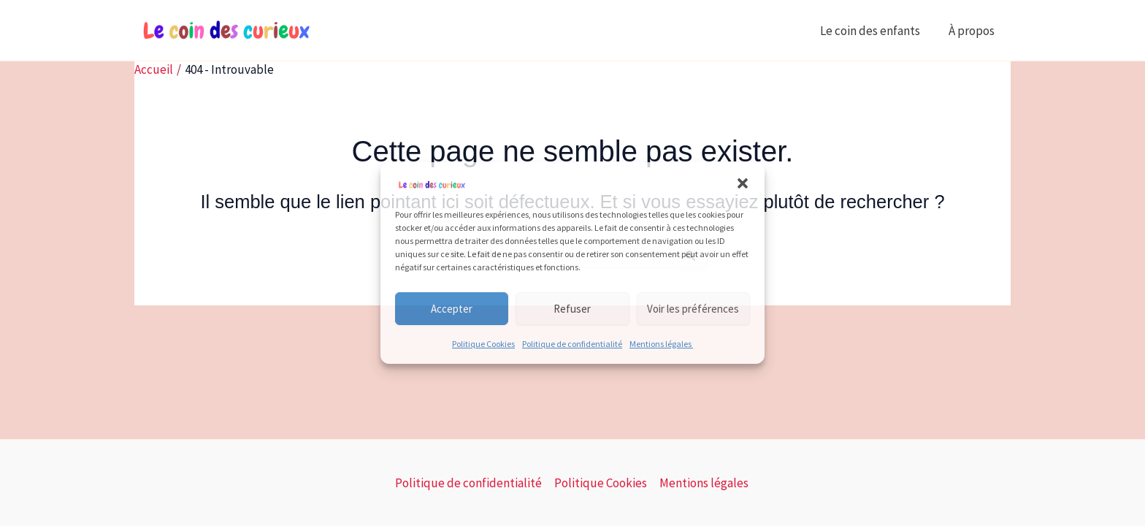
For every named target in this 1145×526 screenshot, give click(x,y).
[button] (742, 183)
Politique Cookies (483, 343)
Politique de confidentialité (572, 343)
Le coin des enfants (875, 31)
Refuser (572, 309)
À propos (974, 31)
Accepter (451, 309)
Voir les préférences (693, 309)
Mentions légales (661, 343)
